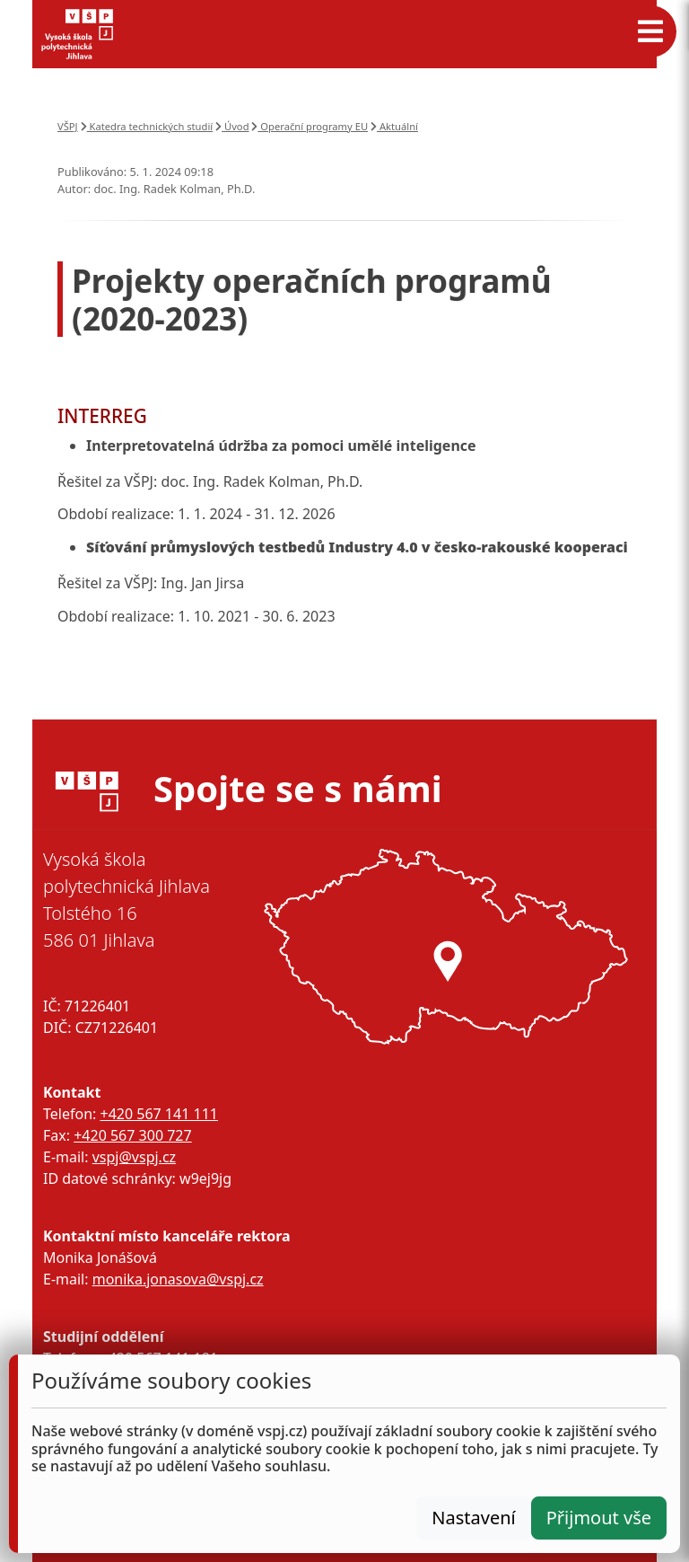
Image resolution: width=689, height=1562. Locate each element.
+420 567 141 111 (158, 1114)
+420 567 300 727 (132, 1135)
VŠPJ (67, 126)
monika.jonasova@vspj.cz (178, 1279)
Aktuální (394, 126)
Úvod (232, 126)
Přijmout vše (598, 1517)
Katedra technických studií (147, 126)
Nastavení (473, 1517)
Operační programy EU (309, 126)
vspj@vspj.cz (134, 1157)
